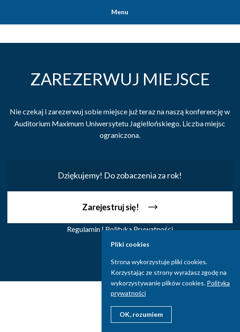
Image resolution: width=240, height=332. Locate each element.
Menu (119, 12)
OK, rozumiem (141, 314)
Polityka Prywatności (139, 229)
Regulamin (83, 229)
